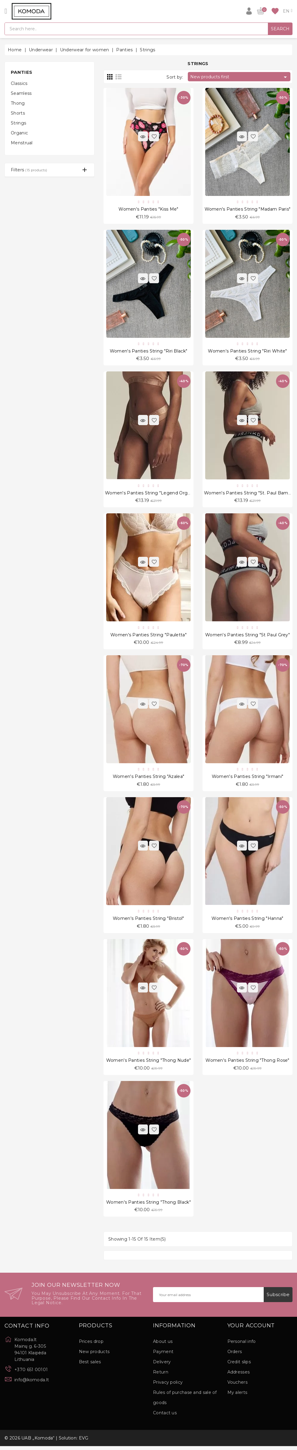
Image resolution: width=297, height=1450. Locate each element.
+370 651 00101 (31, 1373)
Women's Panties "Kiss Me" (148, 209)
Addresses (238, 1376)
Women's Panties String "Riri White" (247, 351)
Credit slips (239, 1365)
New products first (239, 77)
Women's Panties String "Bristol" (148, 921)
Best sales (90, 1365)
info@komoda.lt (31, 1383)
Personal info (241, 1345)
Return (160, 1376)
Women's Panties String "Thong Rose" (248, 1063)
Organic (19, 133)
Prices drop (91, 1345)
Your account (251, 1330)
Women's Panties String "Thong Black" (148, 1205)
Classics (19, 83)
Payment (163, 1355)
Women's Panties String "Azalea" (148, 778)
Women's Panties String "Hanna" (247, 921)
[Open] (5, 11)
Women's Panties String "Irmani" (247, 778)
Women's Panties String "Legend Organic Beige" (158, 494)
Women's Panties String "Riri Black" (149, 351)
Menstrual (22, 143)
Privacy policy (168, 1386)
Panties (21, 72)
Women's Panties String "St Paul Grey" (247, 636)
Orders (234, 1355)
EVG (83, 1442)
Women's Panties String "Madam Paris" (248, 209)
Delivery (162, 1365)
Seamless (21, 93)
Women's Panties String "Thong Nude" (148, 1063)
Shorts (18, 113)
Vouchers (237, 1386)
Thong (18, 103)
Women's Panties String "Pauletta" (148, 636)
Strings (18, 123)
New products (94, 1355)
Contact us (165, 1416)
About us (162, 1345)
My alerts (237, 1396)
